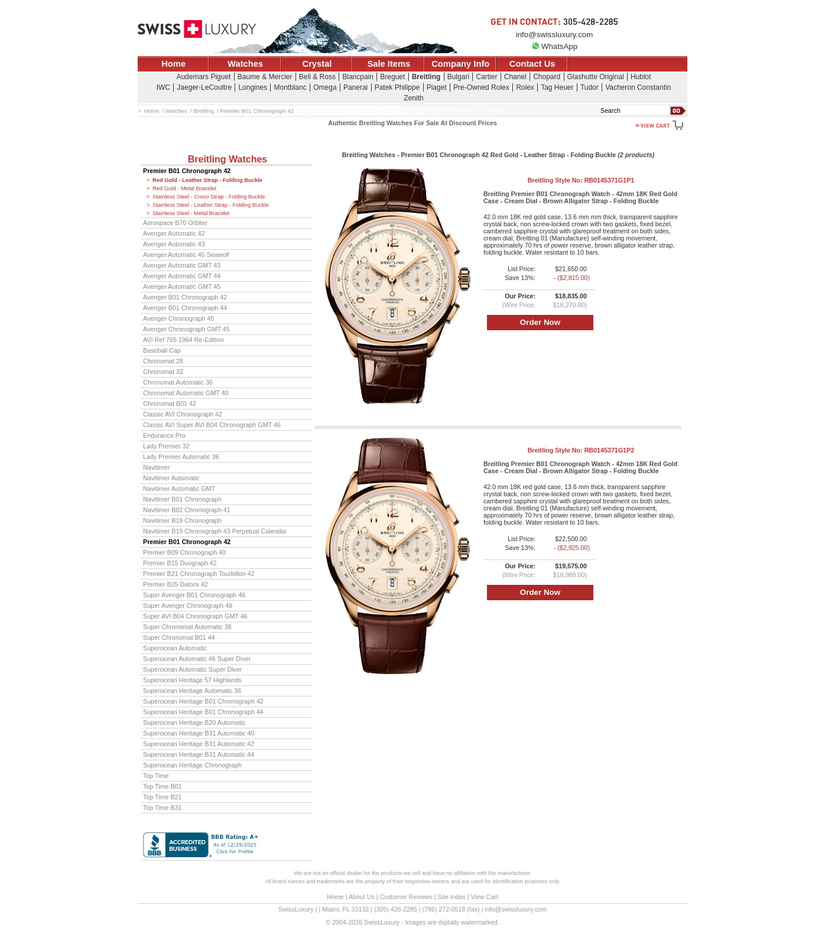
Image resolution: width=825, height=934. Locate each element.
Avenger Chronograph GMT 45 (186, 329)
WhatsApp (554, 46)
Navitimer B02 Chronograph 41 (186, 509)
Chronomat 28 (163, 361)
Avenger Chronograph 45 (178, 318)
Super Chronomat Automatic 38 (187, 626)
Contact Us (532, 64)
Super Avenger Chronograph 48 (187, 605)
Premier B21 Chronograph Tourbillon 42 (199, 573)
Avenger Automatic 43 (174, 244)
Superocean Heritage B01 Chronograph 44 (203, 711)
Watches (245, 64)
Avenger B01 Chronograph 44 (185, 307)
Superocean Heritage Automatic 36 (192, 690)
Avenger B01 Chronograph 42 (185, 297)
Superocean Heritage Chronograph (192, 765)
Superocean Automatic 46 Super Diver (197, 658)
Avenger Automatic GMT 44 (181, 275)
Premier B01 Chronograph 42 (186, 170)
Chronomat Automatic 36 (178, 382)
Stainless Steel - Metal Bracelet (190, 213)
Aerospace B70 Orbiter (175, 222)
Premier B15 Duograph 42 (180, 563)
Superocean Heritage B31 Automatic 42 (198, 743)
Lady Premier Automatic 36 (181, 456)
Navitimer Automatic (171, 477)
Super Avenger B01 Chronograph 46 (194, 594)
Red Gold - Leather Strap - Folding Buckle (207, 180)
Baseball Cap (162, 350)
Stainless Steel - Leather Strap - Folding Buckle (210, 205)
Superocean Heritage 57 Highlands (192, 680)
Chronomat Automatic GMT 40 (186, 392)
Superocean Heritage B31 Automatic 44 (198, 754)
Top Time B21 (162, 796)
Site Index (452, 896)
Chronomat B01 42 (169, 403)
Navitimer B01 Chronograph (182, 499)
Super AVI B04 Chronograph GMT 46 (195, 616)
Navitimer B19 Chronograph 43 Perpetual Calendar (215, 531)
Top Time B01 (162, 786)
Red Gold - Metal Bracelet (184, 188)
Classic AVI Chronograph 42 (182, 414)
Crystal (317, 64)
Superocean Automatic (175, 648)
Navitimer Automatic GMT (179, 488)
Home (173, 64)
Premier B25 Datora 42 (175, 584)
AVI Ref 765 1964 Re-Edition (183, 339)
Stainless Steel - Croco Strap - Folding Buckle (208, 197)
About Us (362, 896)
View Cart (484, 896)
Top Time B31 (162, 807)
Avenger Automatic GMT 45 (181, 286)
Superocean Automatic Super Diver (192, 669)
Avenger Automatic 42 (174, 233)
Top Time (156, 775)
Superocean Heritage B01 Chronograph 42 (203, 701)
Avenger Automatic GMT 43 (181, 265)
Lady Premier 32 (166, 446)
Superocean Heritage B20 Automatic (194, 722)
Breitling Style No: (581, 180)
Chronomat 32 (163, 371)
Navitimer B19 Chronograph (182, 520)
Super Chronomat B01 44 (179, 637)
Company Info (460, 64)
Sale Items (388, 64)
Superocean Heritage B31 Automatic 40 (198, 733)
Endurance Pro (164, 435)
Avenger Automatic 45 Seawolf (186, 254)
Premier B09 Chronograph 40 (184, 552)
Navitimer (156, 467)
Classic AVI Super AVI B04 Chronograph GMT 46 (212, 424)
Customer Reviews (405, 896)
